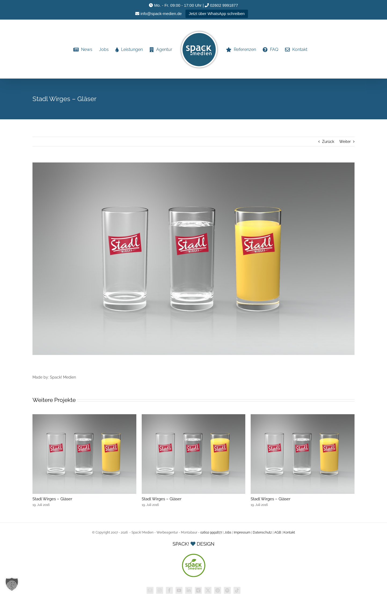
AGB (277, 532)
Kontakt (289, 532)
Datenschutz (262, 532)
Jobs (227, 532)
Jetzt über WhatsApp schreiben (216, 13)
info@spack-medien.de (158, 13)
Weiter (345, 141)
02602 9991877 (221, 5)
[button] (12, 584)
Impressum (242, 532)
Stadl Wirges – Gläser (52, 499)
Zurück (328, 141)
